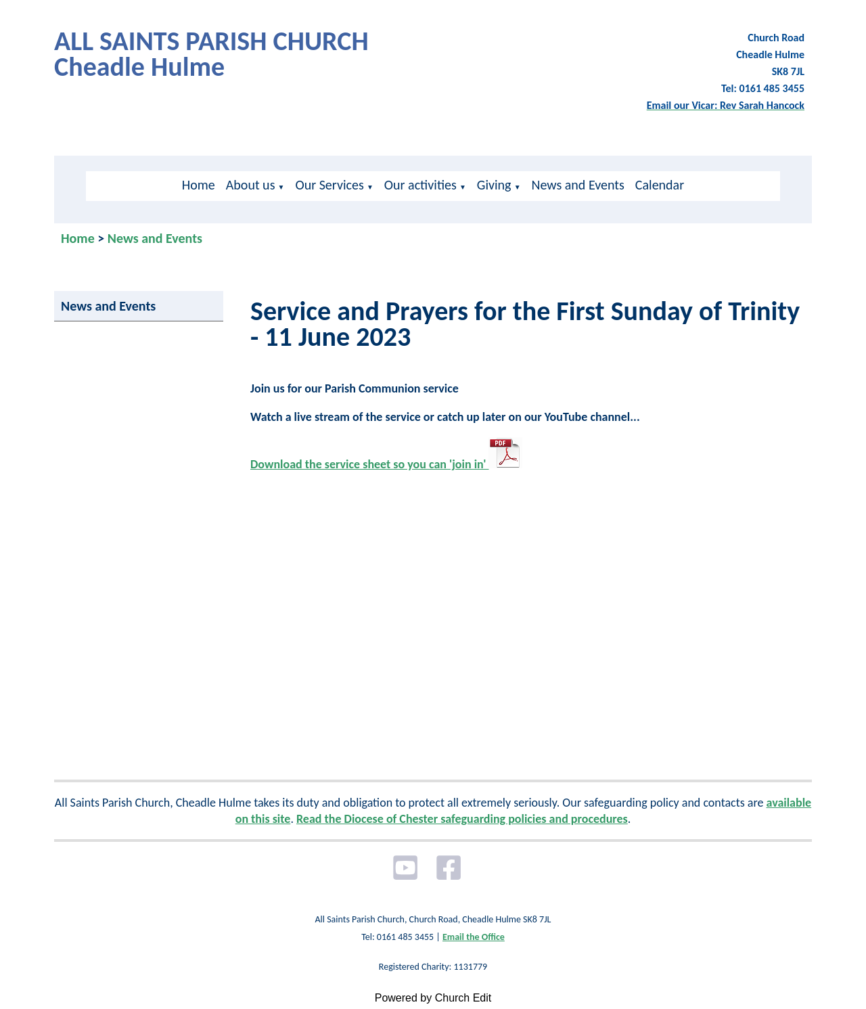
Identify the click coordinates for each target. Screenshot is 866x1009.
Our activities (420, 185)
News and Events (578, 185)
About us (250, 185)
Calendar (659, 185)
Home (198, 185)
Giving (494, 185)
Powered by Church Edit (433, 998)
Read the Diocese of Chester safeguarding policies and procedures (462, 818)
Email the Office (473, 937)
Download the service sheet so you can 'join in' (386, 464)
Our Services (329, 185)
